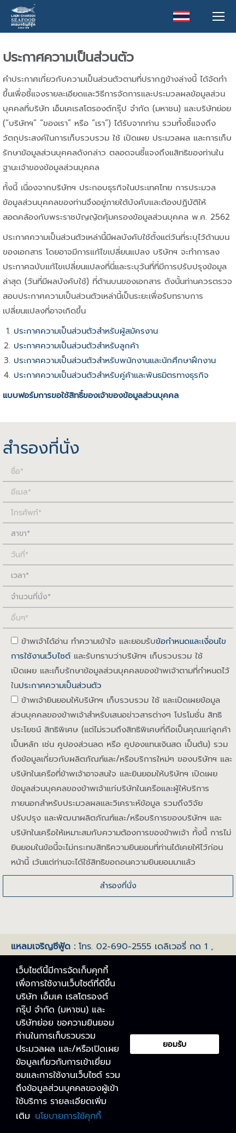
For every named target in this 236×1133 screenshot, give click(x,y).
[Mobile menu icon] (218, 16)
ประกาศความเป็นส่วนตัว (60, 685)
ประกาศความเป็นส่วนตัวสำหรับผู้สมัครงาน (86, 331)
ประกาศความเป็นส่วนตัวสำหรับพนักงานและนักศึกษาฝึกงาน (115, 360)
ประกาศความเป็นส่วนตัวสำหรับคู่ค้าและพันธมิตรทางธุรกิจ (111, 375)
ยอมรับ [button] (174, 1044)
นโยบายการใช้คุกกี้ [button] (68, 1116)
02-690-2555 (123, 946)
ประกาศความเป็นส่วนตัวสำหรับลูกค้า (76, 346)
